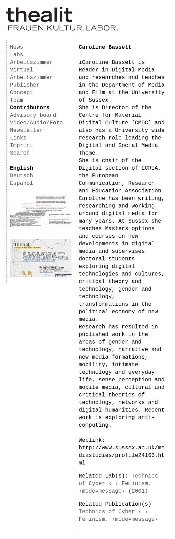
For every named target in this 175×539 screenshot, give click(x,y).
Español (21, 183)
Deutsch (21, 176)
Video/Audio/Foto (36, 123)
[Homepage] (62, 29)
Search (20, 153)
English (21, 168)
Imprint (21, 146)
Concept (21, 93)
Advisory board (33, 115)
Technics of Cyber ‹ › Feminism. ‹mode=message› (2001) (118, 483)
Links (18, 138)
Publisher (25, 85)
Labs (16, 55)
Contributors (30, 108)
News (16, 47)
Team (16, 100)
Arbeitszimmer (31, 62)
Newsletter (26, 130)
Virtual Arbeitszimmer (31, 74)
